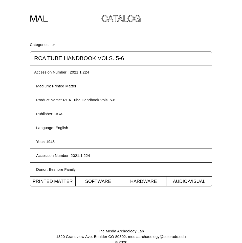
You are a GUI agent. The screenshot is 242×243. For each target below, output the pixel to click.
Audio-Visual (189, 181)
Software (98, 181)
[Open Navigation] (207, 19)
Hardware (143, 181)
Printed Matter (53, 181)
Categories (39, 44)
